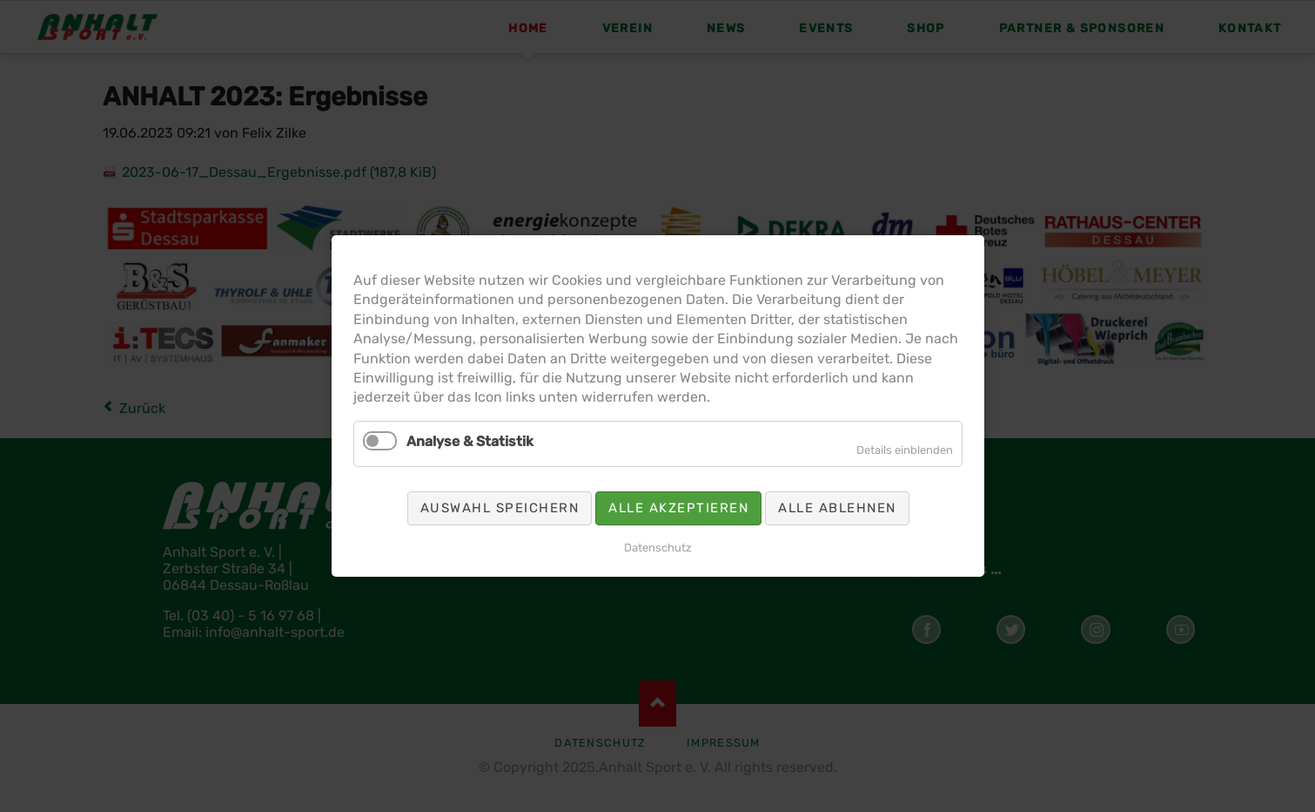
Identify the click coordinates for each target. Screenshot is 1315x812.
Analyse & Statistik (497, 436)
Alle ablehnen (810, 492)
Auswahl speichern (522, 492)
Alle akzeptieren (675, 492)
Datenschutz (657, 526)
